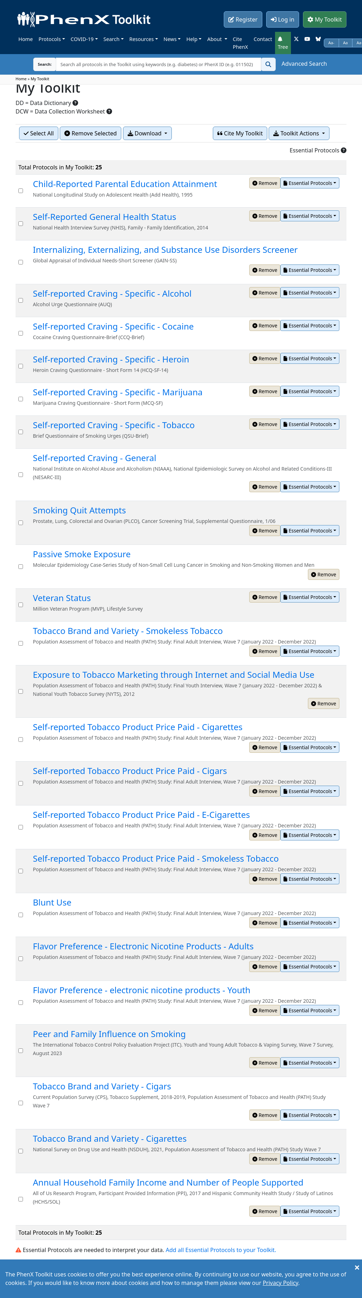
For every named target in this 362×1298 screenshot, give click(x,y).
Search (112, 39)
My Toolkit (325, 19)
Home (25, 39)
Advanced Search (304, 64)
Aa (345, 42)
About (215, 39)
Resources (141, 39)
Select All (39, 133)
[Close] (357, 1267)
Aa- (331, 42)
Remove (265, 183)
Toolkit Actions (296, 133)
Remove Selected (90, 133)
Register (242, 19)
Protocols (50, 39)
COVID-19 (82, 39)
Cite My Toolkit (240, 133)
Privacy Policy (280, 1283)
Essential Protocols (308, 183)
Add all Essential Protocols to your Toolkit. (221, 1250)
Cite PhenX (240, 43)
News (170, 39)
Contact (263, 39)
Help (191, 39)
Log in (282, 19)
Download (145, 133)
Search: (45, 64)
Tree (283, 43)
